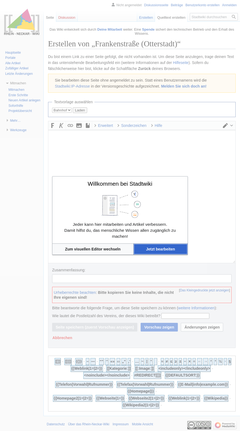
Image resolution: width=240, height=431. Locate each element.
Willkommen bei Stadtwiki (120, 184)
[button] (92, 249)
